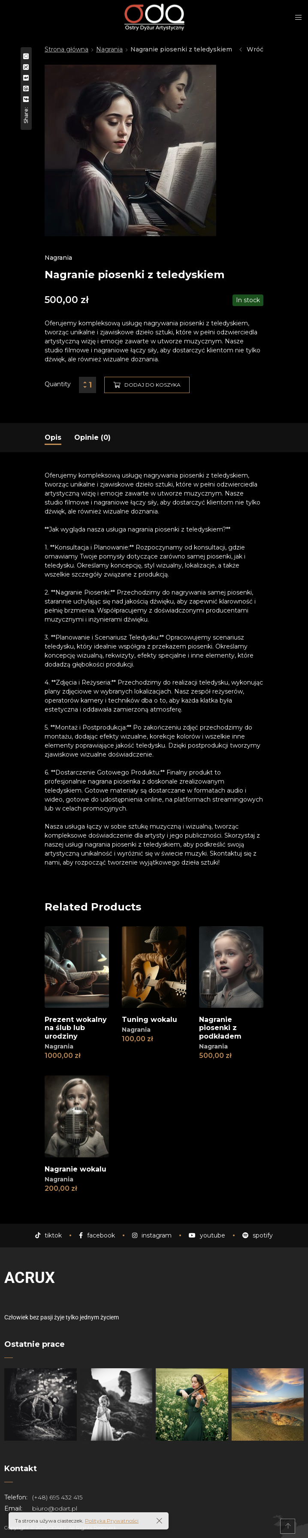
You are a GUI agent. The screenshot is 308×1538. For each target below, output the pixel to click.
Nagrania (109, 49)
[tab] (53, 437)
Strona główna (66, 49)
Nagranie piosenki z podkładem (220, 1027)
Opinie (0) (92, 437)
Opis (53, 437)
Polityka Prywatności (112, 1520)
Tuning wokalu (149, 1019)
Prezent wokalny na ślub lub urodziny (76, 1027)
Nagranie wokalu (75, 1169)
